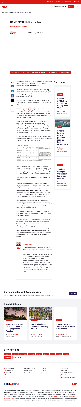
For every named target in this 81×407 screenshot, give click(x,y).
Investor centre (28, 370)
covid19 (24, 26)
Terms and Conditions (53, 396)
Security (45, 368)
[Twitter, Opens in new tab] (8, 384)
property (13, 26)
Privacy (45, 373)
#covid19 (38, 354)
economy (18, 26)
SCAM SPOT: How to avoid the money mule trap (62, 103)
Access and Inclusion (30, 368)
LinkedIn (31, 295)
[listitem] (15, 323)
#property (9, 320)
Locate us (57, 2)
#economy (7, 354)
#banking (31, 354)
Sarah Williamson (62, 185)
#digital (66, 354)
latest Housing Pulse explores (28, 108)
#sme (59, 126)
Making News (13, 12)
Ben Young (62, 111)
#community (23, 354)
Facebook (37, 295)
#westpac (15, 354)
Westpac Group (28, 373)
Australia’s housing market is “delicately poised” (39, 326)
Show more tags (17, 357)
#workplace (8, 357)
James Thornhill (37, 334)
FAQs (44, 370)
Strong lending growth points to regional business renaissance (62, 138)
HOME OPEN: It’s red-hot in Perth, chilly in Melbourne (65, 326)
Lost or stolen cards (66, 2)
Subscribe (73, 293)
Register (76, 2)
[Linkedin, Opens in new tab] (14, 384)
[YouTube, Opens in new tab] (11, 384)
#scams (60, 94)
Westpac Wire (5, 12)
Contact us (50, 2)
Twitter (43, 295)
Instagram (50, 295)
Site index (64, 375)
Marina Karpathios (13, 334)
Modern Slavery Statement (68, 377)
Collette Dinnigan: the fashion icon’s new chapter (62, 173)
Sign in (71, 6)
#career (60, 165)
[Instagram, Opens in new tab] (17, 384)
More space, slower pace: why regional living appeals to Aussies (15, 327)
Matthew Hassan (21, 33)
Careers (7, 375)
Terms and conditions (67, 372)
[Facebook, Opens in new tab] (5, 384)
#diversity (59, 354)
